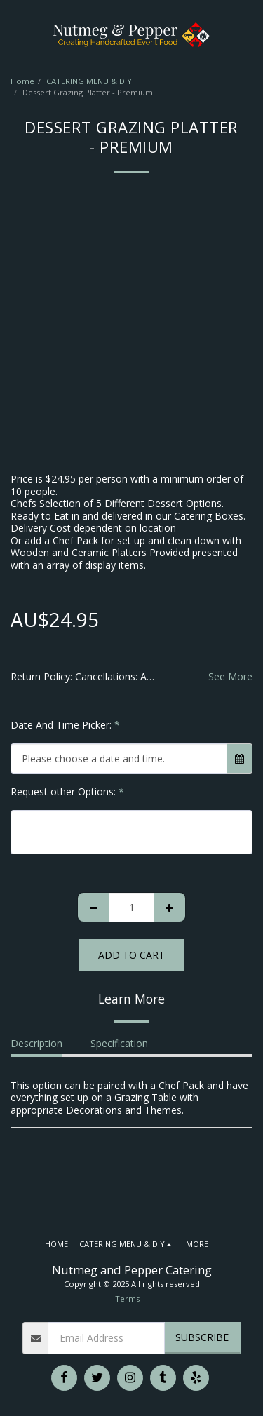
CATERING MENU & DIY (89, 81)
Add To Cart (131, 955)
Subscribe (202, 1337)
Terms (127, 1298)
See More (230, 676)
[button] (15, 34)
